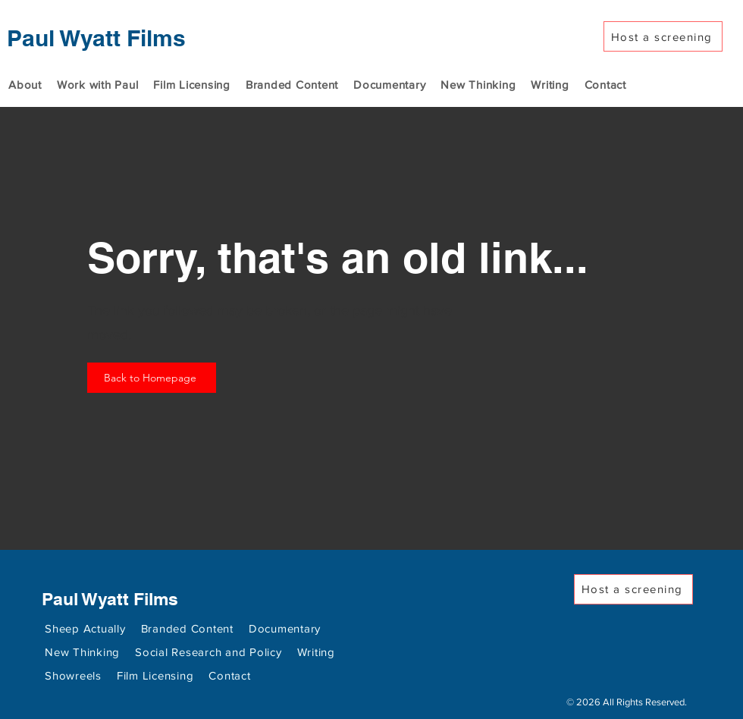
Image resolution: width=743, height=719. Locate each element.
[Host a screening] (663, 36)
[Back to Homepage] (151, 378)
